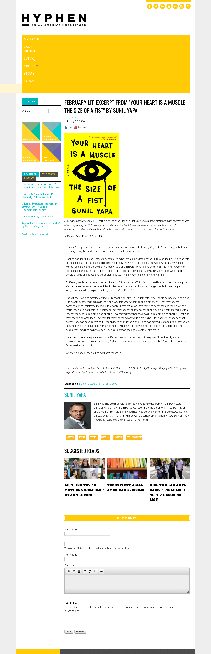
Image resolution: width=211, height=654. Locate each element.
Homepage (70, 513)
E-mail (67, 498)
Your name (70, 487)
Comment (71, 523)
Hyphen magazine (38, 625)
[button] (68, 529)
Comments (127, 476)
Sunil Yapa (75, 353)
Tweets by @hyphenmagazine (36, 192)
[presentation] (91, 578)
